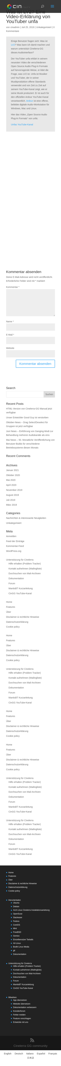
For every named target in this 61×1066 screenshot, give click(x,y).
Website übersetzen (21, 1004)
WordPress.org (13, 551)
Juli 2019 (10, 500)
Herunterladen (14, 900)
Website (10, 348)
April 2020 (11, 485)
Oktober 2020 (13, 475)
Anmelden (11, 536)
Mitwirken (12, 997)
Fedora (16, 921)
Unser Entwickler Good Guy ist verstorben (27, 417)
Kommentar (13, 287)
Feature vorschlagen (22, 1018)
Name (10, 321)
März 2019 (11, 505)
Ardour (29, 101)
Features (10, 607)
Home (9, 602)
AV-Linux (17, 943)
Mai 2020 (11, 480)
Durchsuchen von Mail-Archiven (25, 573)
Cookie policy (13, 626)
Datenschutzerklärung (17, 622)
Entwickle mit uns (20, 1022)
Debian (16, 906)
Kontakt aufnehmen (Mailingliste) (25, 568)
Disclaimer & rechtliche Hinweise (22, 617)
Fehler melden (19, 1015)
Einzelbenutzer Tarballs (23, 939)
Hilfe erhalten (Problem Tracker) (25, 563)
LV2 (13, 44)
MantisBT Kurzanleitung (21, 588)
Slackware (17, 917)
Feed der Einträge (15, 541)
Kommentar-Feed (15, 546)
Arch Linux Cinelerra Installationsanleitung (31, 910)
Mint (15, 928)
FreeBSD (17, 932)
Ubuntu (16, 903)
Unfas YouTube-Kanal (22, 124)
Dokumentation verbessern (24, 1007)
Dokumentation (16, 578)
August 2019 (12, 495)
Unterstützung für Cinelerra (20, 559)
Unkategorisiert (43, 27)
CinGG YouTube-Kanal (20, 593)
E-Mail (10, 334)
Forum (12, 583)
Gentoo (16, 936)
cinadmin (15, 27)
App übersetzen (20, 1000)
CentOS (16, 925)
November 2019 (14, 490)
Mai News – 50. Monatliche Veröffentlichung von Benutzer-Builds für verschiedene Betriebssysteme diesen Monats (30, 444)
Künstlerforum (19, 1011)
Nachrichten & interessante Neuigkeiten (26, 518)
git (14, 950)
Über (8, 612)
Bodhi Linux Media (21, 947)
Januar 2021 (12, 470)
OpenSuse (17, 914)
